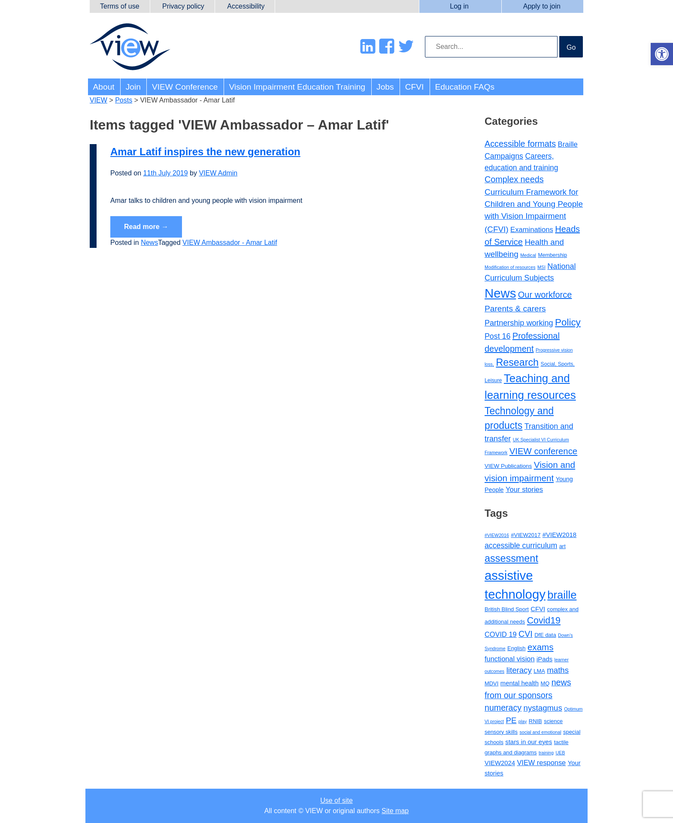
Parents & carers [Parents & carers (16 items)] (515, 308)
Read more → (146, 226)
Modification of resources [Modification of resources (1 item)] (510, 267)
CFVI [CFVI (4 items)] (538, 609)
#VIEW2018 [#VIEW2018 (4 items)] (559, 534)
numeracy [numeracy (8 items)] (503, 707)
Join (133, 86)
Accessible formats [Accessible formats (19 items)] (520, 143)
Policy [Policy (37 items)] (568, 322)
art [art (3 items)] (562, 546)
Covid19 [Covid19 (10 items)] (544, 620)
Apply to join (542, 6)
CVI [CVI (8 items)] (525, 634)
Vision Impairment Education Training (297, 86)
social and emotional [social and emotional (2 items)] (540, 732)
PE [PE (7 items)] (511, 720)
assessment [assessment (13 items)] (511, 558)
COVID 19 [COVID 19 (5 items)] (501, 634)
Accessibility (245, 6)
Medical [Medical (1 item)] (528, 255)
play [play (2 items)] (522, 721)
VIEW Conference (185, 86)
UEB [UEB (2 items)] (560, 752)
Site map (395, 810)
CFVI (414, 86)
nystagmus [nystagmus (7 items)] (543, 707)
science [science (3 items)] (553, 721)
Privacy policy (183, 6)
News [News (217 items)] (500, 293)
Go (571, 47)
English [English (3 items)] (516, 648)
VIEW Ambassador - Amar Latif (229, 242)
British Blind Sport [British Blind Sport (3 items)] (507, 609)
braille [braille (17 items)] (561, 595)
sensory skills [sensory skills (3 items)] (501, 732)
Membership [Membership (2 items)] (552, 255)
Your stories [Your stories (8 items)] (524, 489)
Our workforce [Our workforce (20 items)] (545, 294)
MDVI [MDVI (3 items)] (491, 683)
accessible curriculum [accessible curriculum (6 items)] (521, 545)
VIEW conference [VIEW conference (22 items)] (543, 451)
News (149, 242)
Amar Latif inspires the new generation (205, 151)
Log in (459, 6)
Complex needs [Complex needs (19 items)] (514, 179)
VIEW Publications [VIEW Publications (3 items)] (508, 466)
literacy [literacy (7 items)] (519, 670)
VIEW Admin (218, 173)
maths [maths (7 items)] (558, 670)
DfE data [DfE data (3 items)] (545, 635)
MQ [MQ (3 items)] (544, 683)
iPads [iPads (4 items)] (544, 659)
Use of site (336, 800)
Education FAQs (464, 86)
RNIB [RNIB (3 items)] (535, 721)
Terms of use (119, 6)
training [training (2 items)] (546, 752)
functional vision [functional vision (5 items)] (510, 659)
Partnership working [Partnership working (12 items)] (519, 323)
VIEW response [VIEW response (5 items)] (541, 762)
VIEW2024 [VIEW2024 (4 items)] (500, 763)
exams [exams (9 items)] (540, 647)
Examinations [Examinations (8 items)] (531, 230)
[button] (662, 54)
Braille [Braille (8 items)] (568, 144)
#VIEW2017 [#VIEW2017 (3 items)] (525, 535)
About (104, 86)
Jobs (385, 86)
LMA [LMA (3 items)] (539, 671)
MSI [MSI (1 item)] (541, 267)
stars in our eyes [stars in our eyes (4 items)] (528, 742)
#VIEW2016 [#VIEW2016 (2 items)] (497, 535)
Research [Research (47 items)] (517, 362)
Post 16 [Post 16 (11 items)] (497, 336)
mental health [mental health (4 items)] (519, 683)
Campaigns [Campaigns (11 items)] (504, 156)
